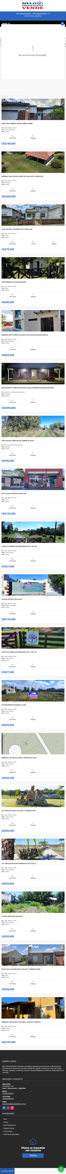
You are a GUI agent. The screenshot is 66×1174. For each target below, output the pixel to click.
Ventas (5, 1122)
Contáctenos (7, 1131)
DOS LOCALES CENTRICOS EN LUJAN (13, 493)
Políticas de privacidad (11, 1134)
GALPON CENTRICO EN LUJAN (11, 599)
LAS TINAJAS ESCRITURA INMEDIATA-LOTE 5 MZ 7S (18, 863)
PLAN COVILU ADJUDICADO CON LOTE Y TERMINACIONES (20, 969)
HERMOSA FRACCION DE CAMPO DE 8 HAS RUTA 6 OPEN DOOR (22, 176)
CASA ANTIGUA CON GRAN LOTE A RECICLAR (16, 229)
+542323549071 (41, 13)
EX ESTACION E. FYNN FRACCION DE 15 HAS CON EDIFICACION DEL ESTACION (27, 388)
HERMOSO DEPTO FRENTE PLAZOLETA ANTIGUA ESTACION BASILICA (24, 335)
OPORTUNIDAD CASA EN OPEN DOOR (13, 282)
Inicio (5, 1119)
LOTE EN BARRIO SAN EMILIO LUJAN (13, 705)
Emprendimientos (9, 1125)
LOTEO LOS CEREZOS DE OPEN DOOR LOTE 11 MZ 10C (19, 546)
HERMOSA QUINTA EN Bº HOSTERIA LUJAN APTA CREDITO (21, 1022)
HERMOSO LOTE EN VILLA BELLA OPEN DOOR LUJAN (18, 758)
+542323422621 (25, 13)
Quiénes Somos (8, 1128)
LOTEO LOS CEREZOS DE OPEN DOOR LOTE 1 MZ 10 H (19, 652)
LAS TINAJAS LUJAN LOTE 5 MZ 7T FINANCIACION (18, 810)
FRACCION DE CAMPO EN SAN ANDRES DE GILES (17, 440)
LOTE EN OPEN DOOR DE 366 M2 (11, 916)
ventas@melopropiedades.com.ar (14, 1104)
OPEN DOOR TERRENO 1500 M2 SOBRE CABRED (17, 123)
